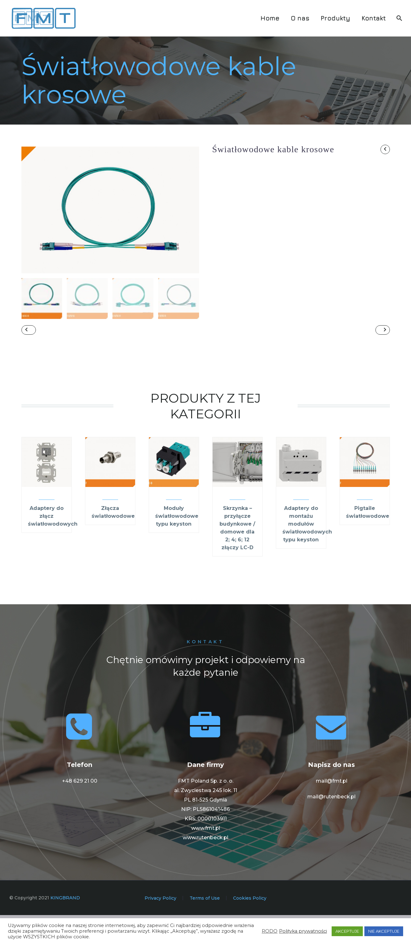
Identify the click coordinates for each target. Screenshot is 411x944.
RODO (269, 931)
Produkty (335, 18)
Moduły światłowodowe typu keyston (176, 545)
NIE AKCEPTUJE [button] (383, 931)
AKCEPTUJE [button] (347, 931)
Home (269, 18)
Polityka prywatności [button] (303, 931)
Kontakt (374, 18)
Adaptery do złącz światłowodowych (52, 545)
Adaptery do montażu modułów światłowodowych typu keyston (307, 553)
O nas (300, 18)
